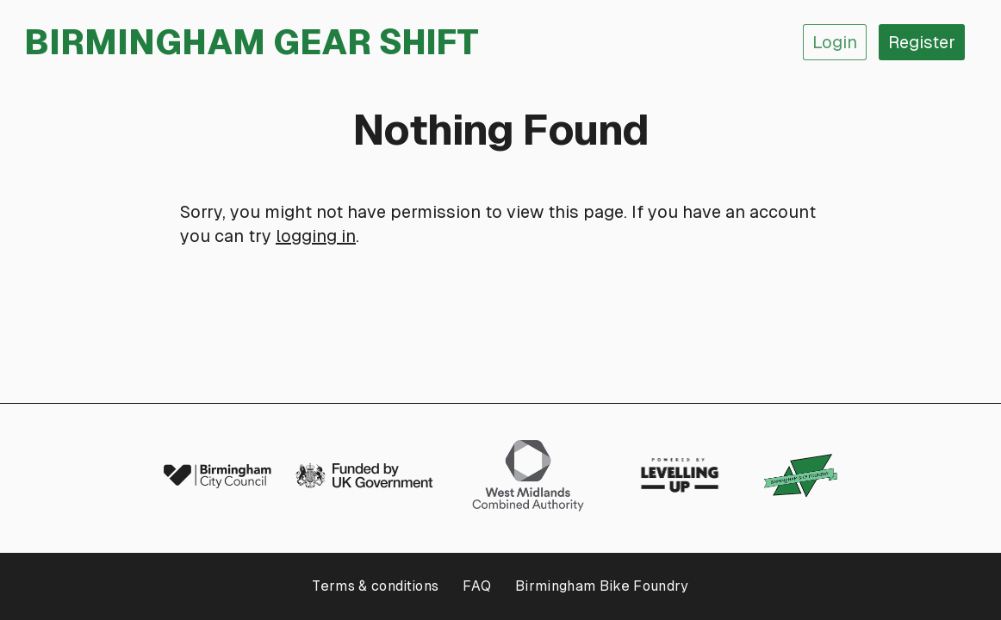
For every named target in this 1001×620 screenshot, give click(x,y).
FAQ (477, 586)
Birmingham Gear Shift (251, 42)
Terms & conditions (375, 586)
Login (834, 42)
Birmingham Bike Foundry (601, 586)
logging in (316, 235)
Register (921, 42)
